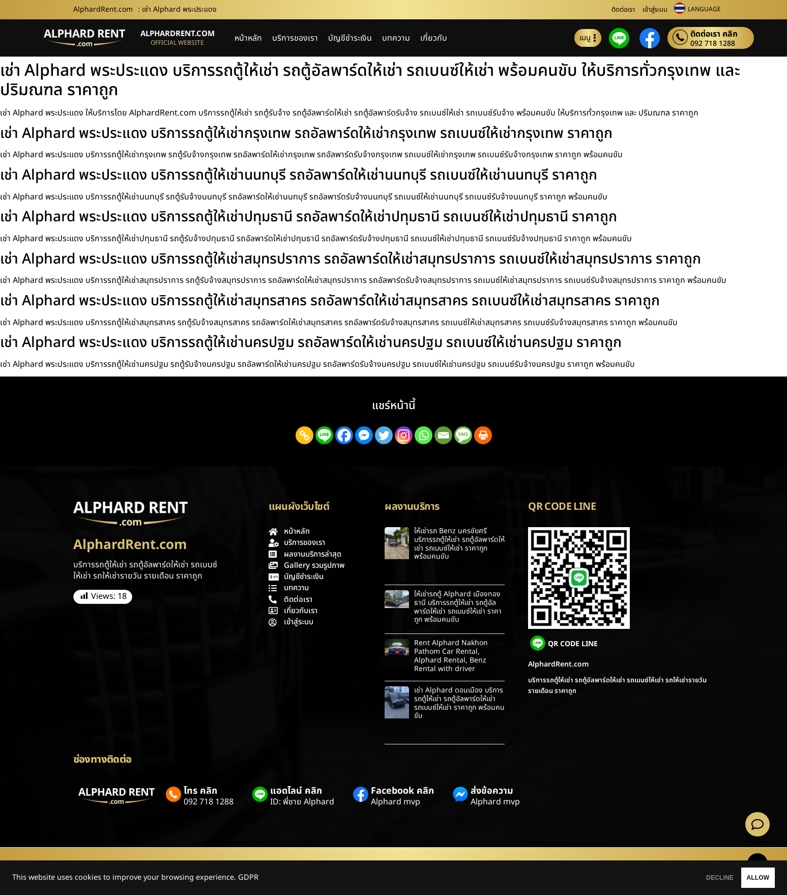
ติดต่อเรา (623, 10)
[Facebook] (344, 435)
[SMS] (463, 435)
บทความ (396, 38)
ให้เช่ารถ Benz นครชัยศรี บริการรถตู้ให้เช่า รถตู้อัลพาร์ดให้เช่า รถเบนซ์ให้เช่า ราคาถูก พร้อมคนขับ (459, 544)
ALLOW (745, 877)
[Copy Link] (304, 435)
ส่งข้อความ (492, 791)
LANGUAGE (704, 9)
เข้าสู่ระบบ (655, 10)
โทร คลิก (200, 791)
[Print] (483, 435)
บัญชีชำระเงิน (350, 38)
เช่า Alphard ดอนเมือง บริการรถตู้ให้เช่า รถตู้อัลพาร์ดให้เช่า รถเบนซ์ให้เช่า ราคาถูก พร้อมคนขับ (459, 703)
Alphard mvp (395, 802)
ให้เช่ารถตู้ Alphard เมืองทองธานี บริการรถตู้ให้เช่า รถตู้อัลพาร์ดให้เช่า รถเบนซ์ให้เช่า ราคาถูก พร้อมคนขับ (458, 607)
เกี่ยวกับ (433, 38)
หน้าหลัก (248, 38)
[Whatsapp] (423, 435)
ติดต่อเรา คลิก (714, 34)
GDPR (248, 877)
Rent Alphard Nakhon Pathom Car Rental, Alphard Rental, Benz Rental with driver (451, 656)
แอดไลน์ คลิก (296, 791)
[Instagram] (404, 435)
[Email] (443, 435)
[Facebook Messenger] (364, 435)
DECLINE (682, 877)
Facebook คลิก (402, 791)
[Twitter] (384, 435)
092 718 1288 (712, 43)
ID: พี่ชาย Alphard (302, 802)
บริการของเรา (295, 38)
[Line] (324, 435)
